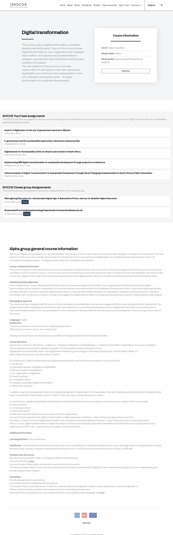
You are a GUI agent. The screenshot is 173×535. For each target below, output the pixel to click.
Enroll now (126, 71)
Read (25, 202)
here (31, 461)
